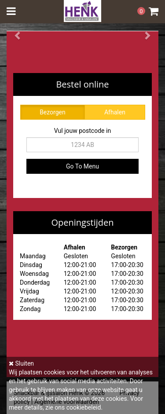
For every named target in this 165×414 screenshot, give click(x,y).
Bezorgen (53, 112)
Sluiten (21, 363)
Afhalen (114, 112)
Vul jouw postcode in (82, 130)
